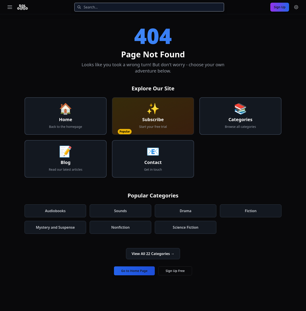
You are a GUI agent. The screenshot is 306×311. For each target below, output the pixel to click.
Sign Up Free (175, 271)
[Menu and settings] (296, 7)
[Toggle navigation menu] (9, 7)
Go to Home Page (134, 271)
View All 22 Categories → (153, 253)
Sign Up (279, 7)
